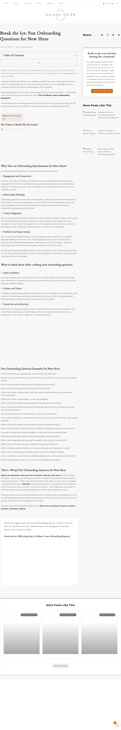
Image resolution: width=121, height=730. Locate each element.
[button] (75, 64)
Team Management (24, 56)
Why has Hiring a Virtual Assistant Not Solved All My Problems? (109, 125)
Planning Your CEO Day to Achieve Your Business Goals (107, 161)
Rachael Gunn (60, 19)
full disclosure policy (68, 82)
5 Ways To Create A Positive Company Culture (106, 143)
